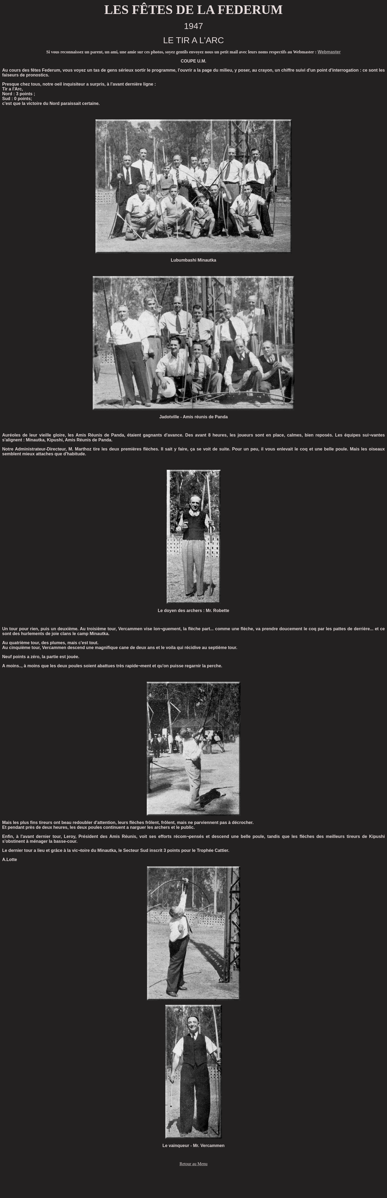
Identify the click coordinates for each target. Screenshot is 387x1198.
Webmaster (329, 52)
